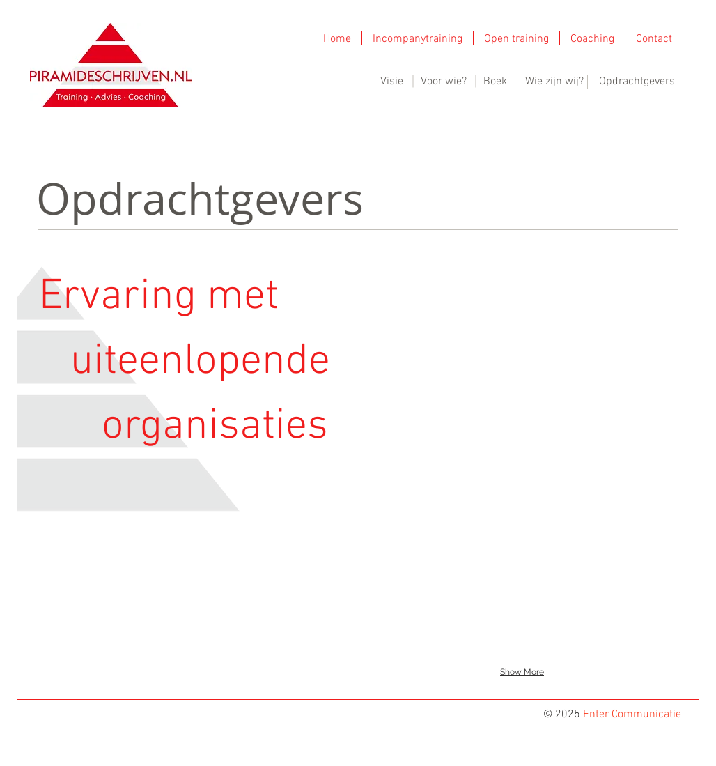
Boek (495, 82)
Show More (522, 672)
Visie (391, 82)
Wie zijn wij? (554, 82)
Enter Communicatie (632, 714)
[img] (408, 276)
